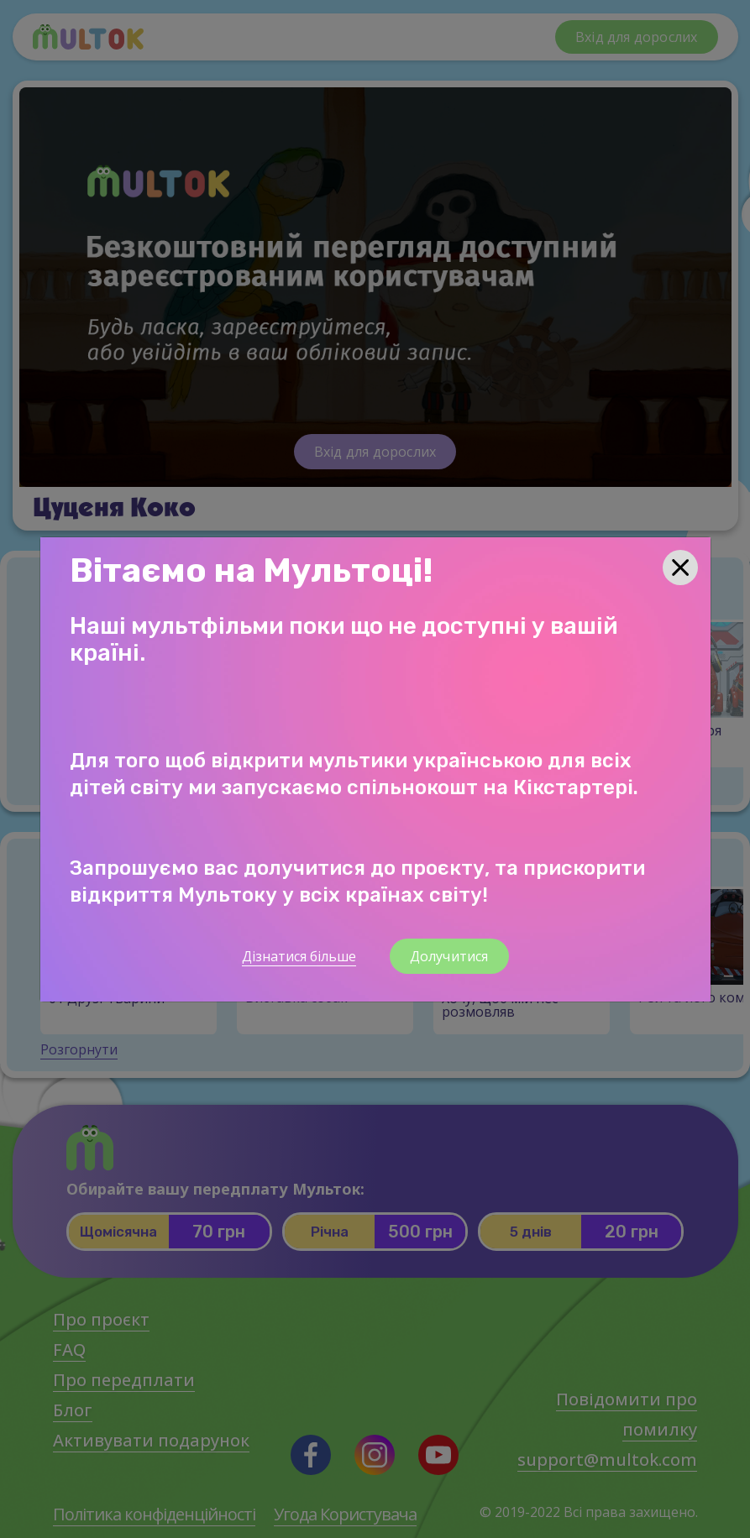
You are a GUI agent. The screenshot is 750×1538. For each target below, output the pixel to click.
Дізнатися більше (299, 956)
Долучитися (449, 956)
